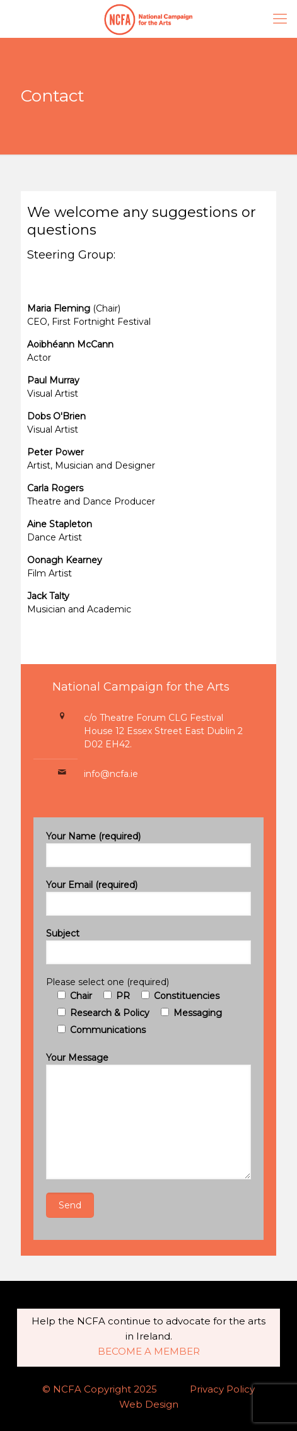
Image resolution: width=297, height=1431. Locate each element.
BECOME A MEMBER (149, 1351)
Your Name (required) (148, 849)
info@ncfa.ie (111, 774)
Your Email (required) (148, 897)
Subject (148, 946)
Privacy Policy (222, 1389)
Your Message (148, 1115)
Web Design (148, 1404)
